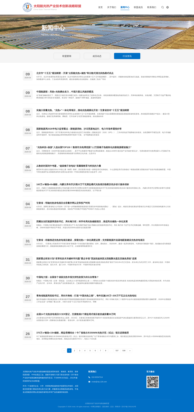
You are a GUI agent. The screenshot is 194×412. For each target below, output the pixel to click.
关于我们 (111, 7)
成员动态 (97, 56)
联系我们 (151, 7)
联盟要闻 (66, 56)
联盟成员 (138, 7)
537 (117, 351)
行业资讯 (127, 56)
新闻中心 (125, 7)
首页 (100, 7)
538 (123, 351)
